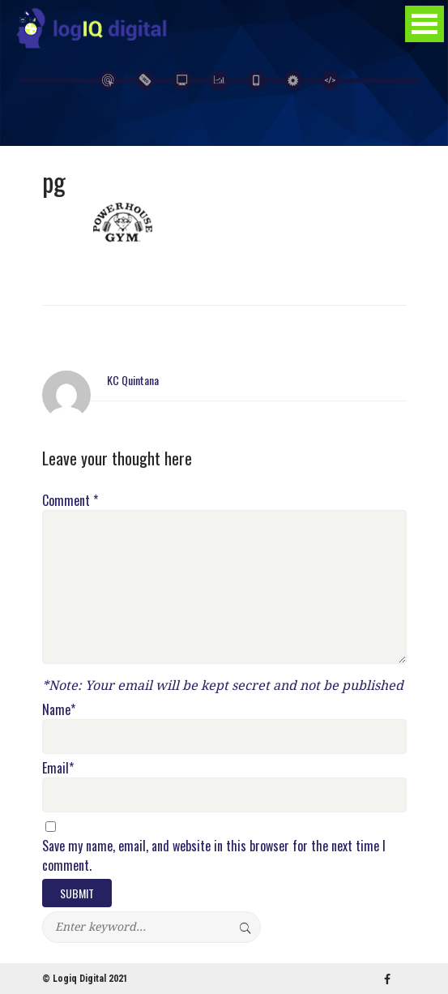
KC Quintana (133, 379)
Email (58, 768)
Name (58, 709)
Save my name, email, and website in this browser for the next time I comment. (214, 855)
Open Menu (424, 24)
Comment (70, 500)
